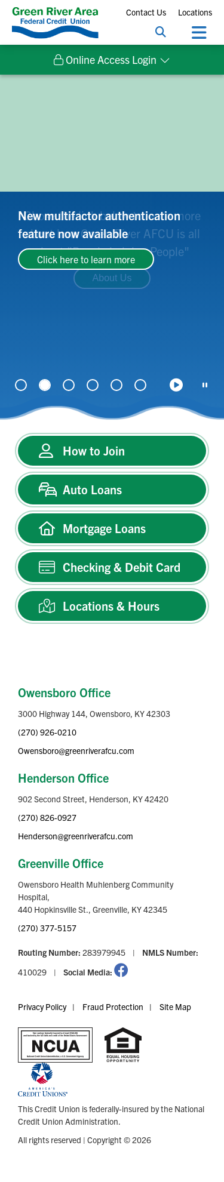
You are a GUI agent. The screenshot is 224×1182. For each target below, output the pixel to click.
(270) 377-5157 (47, 927)
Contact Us (146, 12)
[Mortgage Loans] (112, 528)
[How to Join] (112, 451)
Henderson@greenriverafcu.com (75, 835)
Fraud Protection (112, 1006)
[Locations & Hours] (112, 606)
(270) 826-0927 (47, 817)
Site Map (175, 1006)
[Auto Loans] (112, 489)
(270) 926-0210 (47, 732)
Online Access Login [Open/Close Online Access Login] (105, 59)
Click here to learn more (86, 259)
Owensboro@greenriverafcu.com (76, 750)
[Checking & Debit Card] (112, 567)
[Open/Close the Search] (161, 32)
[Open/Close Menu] (199, 32)
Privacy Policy (42, 1006)
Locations (195, 12)
